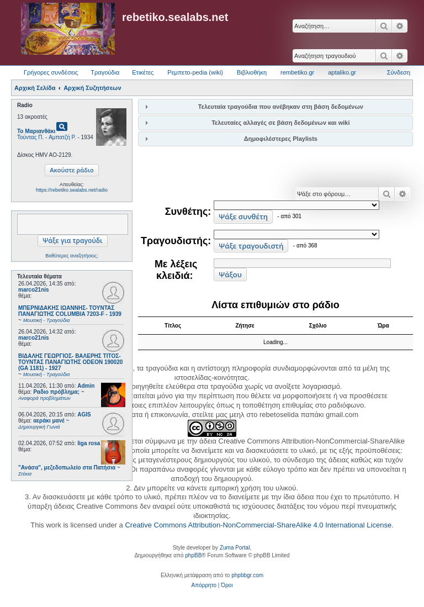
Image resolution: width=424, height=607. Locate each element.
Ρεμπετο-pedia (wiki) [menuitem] (195, 72)
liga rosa (88, 443)
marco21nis (33, 290)
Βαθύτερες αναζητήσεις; (71, 255)
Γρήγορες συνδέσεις (51, 72)
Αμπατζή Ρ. (62, 137)
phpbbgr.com (247, 575)
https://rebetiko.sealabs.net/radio (72, 190)
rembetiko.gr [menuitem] (297, 72)
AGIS (84, 414)
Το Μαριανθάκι (36, 131)
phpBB (193, 555)
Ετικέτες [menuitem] (142, 72)
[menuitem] (204, 585)
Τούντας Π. (30, 137)
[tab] (275, 106)
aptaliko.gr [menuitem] (342, 72)
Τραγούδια (105, 72)
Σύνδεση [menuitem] (398, 72)
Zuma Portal (235, 548)
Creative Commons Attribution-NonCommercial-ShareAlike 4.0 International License (258, 525)
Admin (85, 386)
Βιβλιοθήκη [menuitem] (252, 72)
